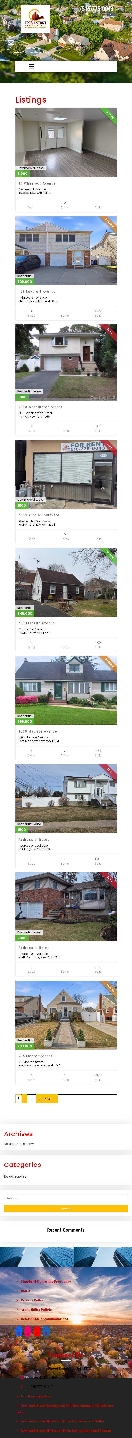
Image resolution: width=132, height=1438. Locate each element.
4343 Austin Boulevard (39, 515)
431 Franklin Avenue (37, 623)
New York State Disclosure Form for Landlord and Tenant (66, 1430)
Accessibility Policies (37, 1309)
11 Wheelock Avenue (37, 183)
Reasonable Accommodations (44, 1319)
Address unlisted (34, 839)
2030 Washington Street (40, 407)
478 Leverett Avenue (37, 291)
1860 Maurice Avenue (38, 731)
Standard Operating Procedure (46, 1281)
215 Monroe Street (35, 1056)
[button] (25, 66)
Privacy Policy (32, 1300)
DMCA (25, 1291)
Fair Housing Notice (36, 1396)
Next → (50, 1099)
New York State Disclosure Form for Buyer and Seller (63, 1421)
